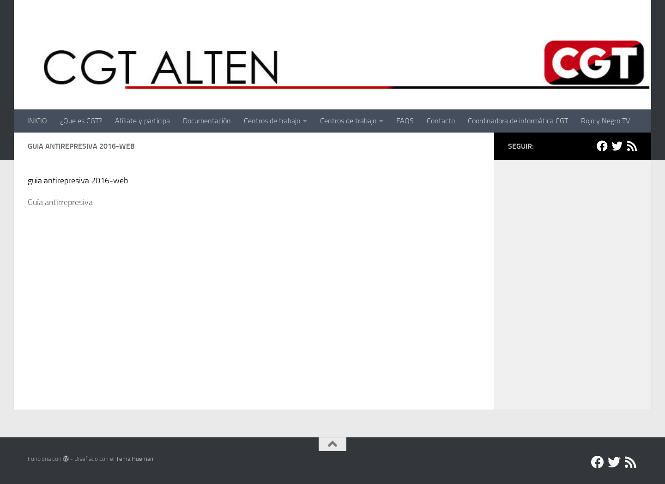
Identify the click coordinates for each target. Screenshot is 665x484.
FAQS (405, 120)
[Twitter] (617, 145)
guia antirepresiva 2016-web (78, 180)
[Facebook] (602, 145)
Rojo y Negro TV (605, 120)
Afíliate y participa (142, 120)
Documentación (207, 120)
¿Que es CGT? (81, 120)
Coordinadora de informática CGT (518, 120)
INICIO (37, 120)
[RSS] (631, 145)
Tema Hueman (134, 458)
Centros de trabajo (272, 120)
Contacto (441, 120)
